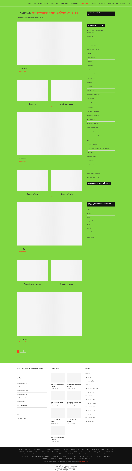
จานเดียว (110, 454)
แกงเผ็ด (88, 452)
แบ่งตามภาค (74, 3)
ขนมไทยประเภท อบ (22, 394)
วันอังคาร (89, 214)
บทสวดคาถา (91, 78)
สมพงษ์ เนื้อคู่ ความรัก (92, 103)
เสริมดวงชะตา (92, 70)
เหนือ (48, 452)
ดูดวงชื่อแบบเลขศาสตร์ (93, 136)
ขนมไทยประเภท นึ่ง (22, 383)
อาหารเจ (19, 415)
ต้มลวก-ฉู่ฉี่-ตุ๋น (97, 452)
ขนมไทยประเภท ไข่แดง (23, 398)
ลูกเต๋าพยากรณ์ (90, 161)
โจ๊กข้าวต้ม (62, 454)
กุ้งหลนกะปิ (23, 69)
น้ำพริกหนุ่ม (32, 104)
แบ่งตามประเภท (37, 3)
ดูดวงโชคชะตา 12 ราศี (93, 177)
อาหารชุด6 (98, 456)
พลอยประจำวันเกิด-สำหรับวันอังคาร (74, 385)
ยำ (33, 454)
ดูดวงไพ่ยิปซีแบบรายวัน (93, 49)
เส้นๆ (79, 454)
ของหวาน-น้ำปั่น (54, 3)
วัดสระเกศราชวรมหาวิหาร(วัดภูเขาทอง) (98, 148)
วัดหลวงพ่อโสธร (92, 144)
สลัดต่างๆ (87, 385)
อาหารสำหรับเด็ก (21, 418)
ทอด (66, 452)
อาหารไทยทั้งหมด (89, 422)
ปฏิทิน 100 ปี (90, 82)
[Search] (129, 3)
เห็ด (108, 449)
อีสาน (42, 452)
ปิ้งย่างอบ (46, 454)
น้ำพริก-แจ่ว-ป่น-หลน (24, 454)
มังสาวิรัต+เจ (47, 449)
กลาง (36, 452)
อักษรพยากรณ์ (90, 37)
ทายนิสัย (90, 66)
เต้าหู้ (102, 449)
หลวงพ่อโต (91, 153)
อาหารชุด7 (107, 456)
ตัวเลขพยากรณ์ (91, 41)
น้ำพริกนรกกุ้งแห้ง (67, 195)
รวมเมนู (93, 3)
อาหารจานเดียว (89, 377)
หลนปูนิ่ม (22, 249)
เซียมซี (88, 140)
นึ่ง (61, 452)
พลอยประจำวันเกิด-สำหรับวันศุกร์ (58, 421)
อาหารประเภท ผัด (89, 392)
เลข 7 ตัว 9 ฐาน (91, 91)
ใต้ (52, 452)
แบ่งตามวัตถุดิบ (64, 3)
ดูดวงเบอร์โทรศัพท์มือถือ (93, 115)
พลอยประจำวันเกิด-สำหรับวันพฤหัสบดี (74, 403)
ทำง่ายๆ (66, 449)
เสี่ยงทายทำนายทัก (91, 45)
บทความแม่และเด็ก (120, 3)
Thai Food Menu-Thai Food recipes (41, 456)
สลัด (85, 454)
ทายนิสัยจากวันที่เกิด (92, 169)
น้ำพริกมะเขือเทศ (32, 195)
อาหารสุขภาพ (20, 411)
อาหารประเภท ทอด (90, 399)
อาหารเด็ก (29, 452)
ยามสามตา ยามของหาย (93, 111)
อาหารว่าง (21, 452)
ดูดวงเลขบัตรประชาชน (93, 124)
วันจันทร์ (89, 210)
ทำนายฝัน (89, 86)
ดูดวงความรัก (91, 74)
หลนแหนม (22, 159)
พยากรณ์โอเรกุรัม (91, 157)
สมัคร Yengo (90, 237)
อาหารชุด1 (56, 456)
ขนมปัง (103, 454)
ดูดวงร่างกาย (91, 57)
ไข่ (112, 449)
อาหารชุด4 (81, 456)
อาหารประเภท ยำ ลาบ (90, 407)
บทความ (89, 53)
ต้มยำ (75, 452)
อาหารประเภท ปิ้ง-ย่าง (90, 403)
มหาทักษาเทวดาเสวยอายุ (93, 95)
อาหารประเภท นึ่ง (89, 396)
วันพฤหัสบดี (90, 221)
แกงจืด (81, 452)
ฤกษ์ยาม (90, 62)
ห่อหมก (91, 454)
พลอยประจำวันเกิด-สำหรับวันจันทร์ (58, 385)
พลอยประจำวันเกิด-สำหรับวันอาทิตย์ (58, 438)
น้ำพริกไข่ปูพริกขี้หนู (66, 285)
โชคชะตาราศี (111, 3)
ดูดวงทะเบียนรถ (91, 120)
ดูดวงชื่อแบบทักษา (91, 132)
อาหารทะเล (88, 414)
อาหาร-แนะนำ (75, 449)
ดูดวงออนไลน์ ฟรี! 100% (84, 458)
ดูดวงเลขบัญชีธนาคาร (92, 128)
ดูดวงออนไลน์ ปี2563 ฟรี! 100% (95, 31)
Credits (60, 458)
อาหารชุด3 (73, 456)
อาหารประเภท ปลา (90, 418)
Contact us (53, 458)
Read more (22, 71)
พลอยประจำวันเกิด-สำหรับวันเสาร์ (74, 421)
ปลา (88, 449)
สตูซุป (97, 454)
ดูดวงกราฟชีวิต (91, 99)
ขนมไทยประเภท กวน (22, 387)
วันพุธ (88, 217)
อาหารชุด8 (44, 458)
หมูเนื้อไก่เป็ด (95, 449)
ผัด (70, 452)
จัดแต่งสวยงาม (57, 449)
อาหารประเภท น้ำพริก (90, 410)
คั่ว (57, 452)
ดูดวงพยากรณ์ (90, 33)
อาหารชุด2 (64, 456)
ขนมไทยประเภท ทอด (22, 391)
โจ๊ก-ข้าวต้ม (88, 374)
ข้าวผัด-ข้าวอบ (72, 454)
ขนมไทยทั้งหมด (21, 402)
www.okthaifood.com (83, 461)
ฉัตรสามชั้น (90, 107)
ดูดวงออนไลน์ (102, 3)
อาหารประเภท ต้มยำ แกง (91, 388)
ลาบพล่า (39, 454)
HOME (29, 3)
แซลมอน (54, 454)
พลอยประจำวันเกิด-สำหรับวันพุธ (58, 403)
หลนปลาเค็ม (23, 339)
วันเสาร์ (89, 228)
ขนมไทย (46, 3)
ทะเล (82, 449)
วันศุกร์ (88, 225)
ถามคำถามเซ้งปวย (91, 165)
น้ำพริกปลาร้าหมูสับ (66, 104)
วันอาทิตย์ (89, 232)
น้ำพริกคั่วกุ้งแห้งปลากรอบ (32, 285)
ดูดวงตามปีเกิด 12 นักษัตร (93, 173)
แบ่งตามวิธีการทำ (84, 3)
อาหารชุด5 (90, 456)
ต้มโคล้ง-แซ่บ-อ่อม (108, 452)
